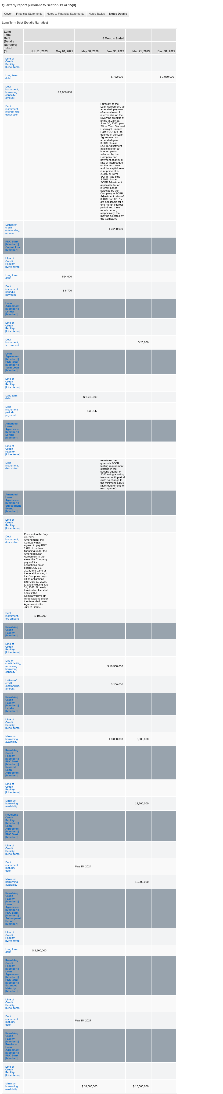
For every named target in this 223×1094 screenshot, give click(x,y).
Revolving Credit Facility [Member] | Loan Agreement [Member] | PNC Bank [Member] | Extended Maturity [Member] (12, 975)
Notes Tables (95, 14)
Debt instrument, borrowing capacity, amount (12, 92)
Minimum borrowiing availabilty (11, 739)
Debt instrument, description (12, 465)
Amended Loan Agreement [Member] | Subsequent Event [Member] (13, 503)
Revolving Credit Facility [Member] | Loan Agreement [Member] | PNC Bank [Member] (12, 825)
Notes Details (117, 14)
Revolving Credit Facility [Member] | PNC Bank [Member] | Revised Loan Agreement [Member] (12, 763)
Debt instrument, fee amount (12, 342)
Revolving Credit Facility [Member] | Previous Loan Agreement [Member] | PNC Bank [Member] (12, 1046)
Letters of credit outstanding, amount (12, 229)
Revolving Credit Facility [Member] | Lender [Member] (12, 704)
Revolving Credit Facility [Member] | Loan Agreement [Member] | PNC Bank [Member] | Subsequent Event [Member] (13, 908)
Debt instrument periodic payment (11, 290)
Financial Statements (28, 14)
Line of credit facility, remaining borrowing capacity (13, 666)
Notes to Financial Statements (64, 14)
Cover (7, 14)
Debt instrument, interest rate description (12, 110)
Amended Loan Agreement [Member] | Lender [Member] (12, 430)
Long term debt (11, 77)
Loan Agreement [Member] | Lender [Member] (12, 309)
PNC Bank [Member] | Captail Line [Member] (13, 245)
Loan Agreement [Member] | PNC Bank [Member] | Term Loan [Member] (12, 362)
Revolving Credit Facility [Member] (11, 631)
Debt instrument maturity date (11, 866)
